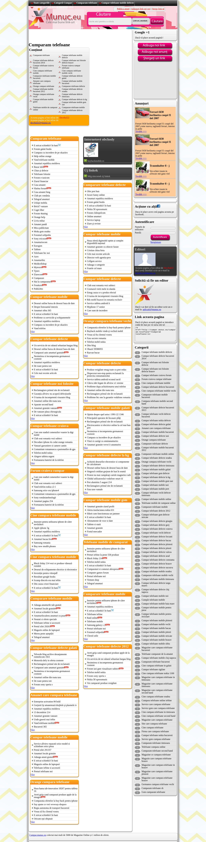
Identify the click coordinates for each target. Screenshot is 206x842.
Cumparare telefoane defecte (73, 86)
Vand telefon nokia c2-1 (45, 487)
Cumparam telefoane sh (152, 788)
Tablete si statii (94, 524)
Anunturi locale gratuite (45, 608)
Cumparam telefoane (86, 3)
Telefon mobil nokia (43, 453)
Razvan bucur (93, 352)
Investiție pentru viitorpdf (45, 573)
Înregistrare (155, 242)
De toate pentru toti (43, 366)
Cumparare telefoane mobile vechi (157, 575)
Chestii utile (92, 636)
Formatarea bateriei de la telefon (49, 460)
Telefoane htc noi (42, 253)
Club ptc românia (42, 195)
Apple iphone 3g (41, 528)
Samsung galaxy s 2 (96, 625)
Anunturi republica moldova (47, 163)
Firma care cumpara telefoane (155, 731)
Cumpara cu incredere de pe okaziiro (51, 152)
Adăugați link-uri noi (140, 9)
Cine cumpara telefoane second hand (158, 716)
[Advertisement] (81, 35)
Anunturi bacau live (43, 539)
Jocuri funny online (96, 195)
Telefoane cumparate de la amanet (157, 654)
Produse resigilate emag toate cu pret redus (106, 369)
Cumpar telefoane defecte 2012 (156, 511)
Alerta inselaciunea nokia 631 (100, 510)
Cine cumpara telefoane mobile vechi (71, 72)
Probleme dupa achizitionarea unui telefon (106, 386)
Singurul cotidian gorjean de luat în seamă (106, 471)
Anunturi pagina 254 (43, 501)
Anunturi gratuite (95, 528)
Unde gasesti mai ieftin (44, 719)
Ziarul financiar (41, 181)
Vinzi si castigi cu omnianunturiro (102, 441)
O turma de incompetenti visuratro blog (52, 397)
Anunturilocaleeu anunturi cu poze (50, 615)
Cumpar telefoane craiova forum (156, 375)
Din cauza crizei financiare (46, 584)
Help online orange (43, 156)
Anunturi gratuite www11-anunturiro (104, 444)
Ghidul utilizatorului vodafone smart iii (105, 478)
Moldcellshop (40, 264)
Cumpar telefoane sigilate (153, 669)
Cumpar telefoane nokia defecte (156, 420)
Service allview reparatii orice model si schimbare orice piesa (52, 745)
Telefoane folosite (42, 174)
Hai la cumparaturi (42, 281)
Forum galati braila (43, 149)
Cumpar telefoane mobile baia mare (158, 603)
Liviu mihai (39, 220)
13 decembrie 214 (42, 712)
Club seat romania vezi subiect (48, 438)
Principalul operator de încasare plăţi (104, 418)
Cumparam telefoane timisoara (156, 743)
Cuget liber (39, 210)
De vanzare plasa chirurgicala (47, 411)
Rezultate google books (44, 576)
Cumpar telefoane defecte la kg (74, 99)
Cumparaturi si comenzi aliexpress (103, 569)
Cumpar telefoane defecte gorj (155, 525)
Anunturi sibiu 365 (42, 310)
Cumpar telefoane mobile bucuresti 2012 (43, 90)
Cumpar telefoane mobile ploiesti (157, 620)
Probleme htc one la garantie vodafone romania (108, 397)
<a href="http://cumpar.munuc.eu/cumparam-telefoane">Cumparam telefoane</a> (155, 333)
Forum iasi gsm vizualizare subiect (103, 669)
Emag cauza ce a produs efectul (101, 292)
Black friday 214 (94, 558)
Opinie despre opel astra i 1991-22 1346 (105, 414)
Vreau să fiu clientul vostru (46, 811)
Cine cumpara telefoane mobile (156, 383)
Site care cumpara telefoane (154, 723)
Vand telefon (39, 328)
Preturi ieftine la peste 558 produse (103, 555)
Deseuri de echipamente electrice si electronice (55, 569)
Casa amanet (39, 185)
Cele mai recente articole (45, 373)
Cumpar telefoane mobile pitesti (156, 632)
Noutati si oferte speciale (45, 619)
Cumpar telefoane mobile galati (156, 469)
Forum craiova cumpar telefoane (156, 379)
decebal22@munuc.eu (40, 123)
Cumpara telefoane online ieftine (157, 700)
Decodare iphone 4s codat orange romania (53, 442)
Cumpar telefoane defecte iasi (155, 436)
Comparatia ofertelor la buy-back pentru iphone (56, 801)
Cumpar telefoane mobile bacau (156, 628)
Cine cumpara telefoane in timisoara (158, 712)
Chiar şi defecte (41, 170)
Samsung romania (42, 543)
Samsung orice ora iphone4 (46, 490)
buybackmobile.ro (96, 161)
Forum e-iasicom (41, 177)
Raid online (92, 618)
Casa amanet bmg (42, 192)
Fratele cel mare (94, 268)
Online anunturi (94, 216)
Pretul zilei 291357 (42, 750)
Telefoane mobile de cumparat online (159, 503)
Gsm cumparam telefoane (153, 792)
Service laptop (93, 220)
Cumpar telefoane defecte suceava (157, 567)
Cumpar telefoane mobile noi (155, 596)
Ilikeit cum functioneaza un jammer (103, 513)
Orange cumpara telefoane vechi (156, 461)
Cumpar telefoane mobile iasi (155, 485)
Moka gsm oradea (42, 231)
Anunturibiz (39, 260)
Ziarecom (38, 274)
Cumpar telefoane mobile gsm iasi (157, 481)
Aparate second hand (43, 404)
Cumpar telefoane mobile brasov (157, 640)
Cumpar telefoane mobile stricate (157, 636)
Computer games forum (98, 572)
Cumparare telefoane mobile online (158, 454)
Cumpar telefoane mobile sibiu (156, 643)
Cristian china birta (96, 250)
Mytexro (38, 267)
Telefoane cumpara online (153, 747)
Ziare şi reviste (94, 223)
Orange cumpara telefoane (43, 86)
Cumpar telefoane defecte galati (156, 424)
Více (32, 331)
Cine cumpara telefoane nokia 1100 (158, 673)
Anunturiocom (40, 242)
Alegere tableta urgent (44, 456)
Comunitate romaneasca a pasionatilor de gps (54, 449)
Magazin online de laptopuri (47, 630)
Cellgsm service (94, 261)
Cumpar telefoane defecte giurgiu (157, 521)
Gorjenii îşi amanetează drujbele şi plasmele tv (55, 705)
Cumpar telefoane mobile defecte (118, 3)
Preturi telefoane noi (43, 771)
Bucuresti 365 (40, 726)
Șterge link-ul (158, 9)
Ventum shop (93, 580)
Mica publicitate (41, 228)
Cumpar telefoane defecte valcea (157, 552)
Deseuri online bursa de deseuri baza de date (54, 303)
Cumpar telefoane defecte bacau (156, 540)
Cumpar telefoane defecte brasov (157, 563)
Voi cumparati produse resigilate (102, 683)
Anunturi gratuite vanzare (45, 408)
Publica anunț (123, 9)
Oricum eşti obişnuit (43, 818)
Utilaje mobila (40, 203)
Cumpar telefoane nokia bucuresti (157, 735)
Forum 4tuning (41, 213)
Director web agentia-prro (99, 257)
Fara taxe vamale (95, 489)
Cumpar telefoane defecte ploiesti (157, 544)
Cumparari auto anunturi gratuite (49, 352)
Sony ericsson (40, 238)
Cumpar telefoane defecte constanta (158, 560)
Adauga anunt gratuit (43, 757)
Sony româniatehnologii (45, 497)
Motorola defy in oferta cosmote (49, 660)
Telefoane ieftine (94, 614)
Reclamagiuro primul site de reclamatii (52, 390)
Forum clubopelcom (96, 213)
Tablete (37, 249)
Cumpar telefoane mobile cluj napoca (159, 658)
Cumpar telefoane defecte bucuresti (158, 387)
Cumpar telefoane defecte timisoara (158, 465)
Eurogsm (38, 246)
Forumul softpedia (42, 235)
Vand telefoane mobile (44, 160)
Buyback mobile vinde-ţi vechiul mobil (105, 331)
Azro (36, 256)
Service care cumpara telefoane (156, 704)
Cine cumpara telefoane (152, 727)
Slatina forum (40, 188)
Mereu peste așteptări (44, 633)
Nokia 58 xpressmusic (97, 209)
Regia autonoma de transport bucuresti (51, 808)
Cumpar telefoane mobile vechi (156, 624)
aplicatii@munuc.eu (152, 309)
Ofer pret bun (93, 191)
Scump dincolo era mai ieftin (47, 580)
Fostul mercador (94, 531)
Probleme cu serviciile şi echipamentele (52, 317)
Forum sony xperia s (43, 684)
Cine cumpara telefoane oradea (156, 696)
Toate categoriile (41, 3)
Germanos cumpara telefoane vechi (158, 784)
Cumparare (39, 278)
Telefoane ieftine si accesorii (47, 623)
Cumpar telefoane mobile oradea (157, 571)
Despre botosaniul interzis (46, 307)
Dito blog (91, 345)
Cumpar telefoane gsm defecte (156, 473)
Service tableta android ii (98, 303)
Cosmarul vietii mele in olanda (101, 289)
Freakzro (38, 285)
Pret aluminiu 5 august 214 (99, 482)
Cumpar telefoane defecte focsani (157, 536)
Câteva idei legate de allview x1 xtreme (105, 383)
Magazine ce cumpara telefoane (156, 754)
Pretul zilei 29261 (42, 626)
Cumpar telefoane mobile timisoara (158, 579)
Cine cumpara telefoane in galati (156, 665)
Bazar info (38, 167)
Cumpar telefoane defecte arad (156, 556)
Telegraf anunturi (42, 199)
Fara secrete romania (96, 338)
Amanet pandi (40, 224)
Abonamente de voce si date (100, 521)
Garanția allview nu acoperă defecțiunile (52, 394)
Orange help (39, 217)
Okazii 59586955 (95, 349)
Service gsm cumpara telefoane (156, 739)
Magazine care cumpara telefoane (157, 720)
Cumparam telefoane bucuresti (156, 661)
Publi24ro (38, 289)
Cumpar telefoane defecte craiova (157, 529)
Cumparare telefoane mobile (73, 107)
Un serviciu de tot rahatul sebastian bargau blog (56, 345)
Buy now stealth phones (45, 546)
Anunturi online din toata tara (47, 401)
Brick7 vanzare (41, 206)
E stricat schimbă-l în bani (46, 145)
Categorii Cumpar (63, 3)
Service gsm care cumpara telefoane (158, 708)
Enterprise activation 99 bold (47, 701)
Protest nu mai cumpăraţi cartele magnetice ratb (109, 475)
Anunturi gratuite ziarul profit (100, 506)
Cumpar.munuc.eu (37, 835)
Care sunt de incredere (97, 310)
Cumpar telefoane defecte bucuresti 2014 (43, 61)
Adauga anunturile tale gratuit (47, 605)
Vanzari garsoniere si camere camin (50, 445)
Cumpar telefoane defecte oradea (157, 458)
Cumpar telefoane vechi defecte (156, 532)
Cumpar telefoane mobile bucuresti (158, 432)
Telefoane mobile (95, 621)
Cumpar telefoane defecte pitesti (156, 548)
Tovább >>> (141, 131)
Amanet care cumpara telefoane (156, 428)
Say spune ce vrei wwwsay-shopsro (50, 804)
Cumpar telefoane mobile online (156, 499)
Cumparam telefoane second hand (157, 751)
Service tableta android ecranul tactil (104, 379)
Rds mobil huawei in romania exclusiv (104, 299)
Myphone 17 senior (96, 307)
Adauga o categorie (96, 265)
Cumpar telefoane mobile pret (155, 489)
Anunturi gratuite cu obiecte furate (103, 247)
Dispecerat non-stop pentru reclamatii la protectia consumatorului (105, 374)
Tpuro (36, 271)
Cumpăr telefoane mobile (153, 600)
